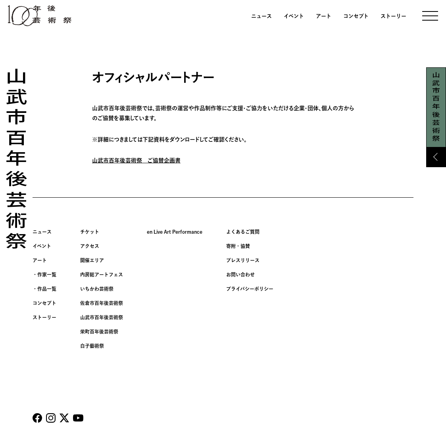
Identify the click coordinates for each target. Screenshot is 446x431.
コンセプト (356, 16)
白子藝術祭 (92, 345)
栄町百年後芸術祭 (99, 331)
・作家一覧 (44, 274)
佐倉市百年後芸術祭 (101, 303)
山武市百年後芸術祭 (101, 317)
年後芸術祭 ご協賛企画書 (147, 160)
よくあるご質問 (243, 231)
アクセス (89, 246)
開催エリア (92, 260)
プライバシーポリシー (249, 288)
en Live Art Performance (174, 231)
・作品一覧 (44, 288)
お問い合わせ (240, 274)
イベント (294, 16)
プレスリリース (243, 260)
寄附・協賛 (238, 246)
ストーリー (393, 16)
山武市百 (103, 160)
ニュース (261, 16)
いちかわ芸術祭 (96, 288)
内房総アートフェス (101, 274)
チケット (89, 231)
